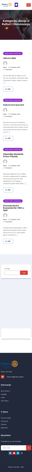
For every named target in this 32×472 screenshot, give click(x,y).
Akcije (3, 397)
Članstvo (4, 424)
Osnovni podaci (6, 418)
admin (5, 67)
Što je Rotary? (5, 391)
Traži (24, 273)
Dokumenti (4, 421)
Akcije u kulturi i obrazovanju (13, 53)
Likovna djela (9, 58)
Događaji (3, 394)
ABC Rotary (5, 401)
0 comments (8, 69)
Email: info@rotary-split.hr (15, 377)
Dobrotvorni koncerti (13, 105)
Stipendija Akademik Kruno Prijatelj (13, 155)
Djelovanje (4, 428)
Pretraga (7, 269)
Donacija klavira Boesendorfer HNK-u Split (13, 207)
